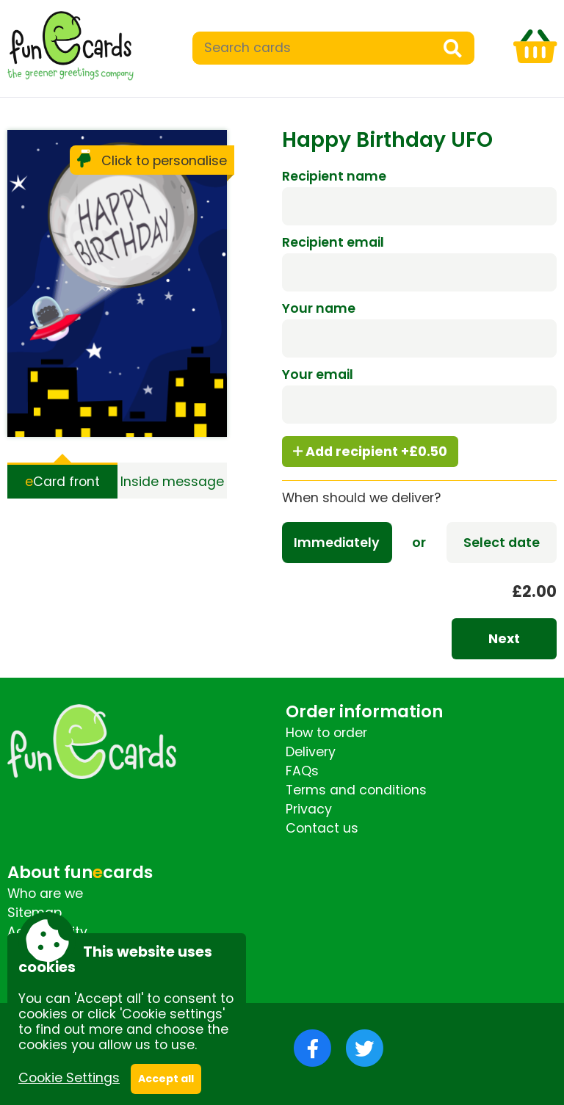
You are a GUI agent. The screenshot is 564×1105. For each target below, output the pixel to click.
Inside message (172, 481)
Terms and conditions (356, 790)
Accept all (166, 1078)
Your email (317, 374)
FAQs (302, 771)
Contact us (322, 828)
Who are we (45, 893)
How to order (326, 733)
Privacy (309, 809)
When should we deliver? (361, 498)
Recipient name (334, 176)
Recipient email (333, 242)
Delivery (311, 752)
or (419, 542)
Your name (318, 308)
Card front (62, 481)
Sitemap (34, 912)
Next (504, 639)
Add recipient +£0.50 (370, 451)
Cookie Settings (69, 1078)
